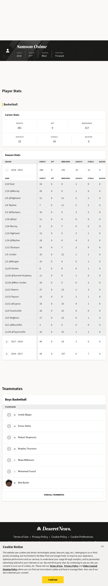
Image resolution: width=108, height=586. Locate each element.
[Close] (102, 550)
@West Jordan (15, 282)
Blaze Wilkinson (19, 460)
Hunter (12, 268)
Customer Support (49, 542)
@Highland (12, 198)
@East (11, 219)
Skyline (10, 205)
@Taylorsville (15, 332)
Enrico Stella (18, 426)
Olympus (12, 247)
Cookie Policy (59, 537)
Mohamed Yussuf (20, 471)
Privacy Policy (40, 537)
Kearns (11, 289)
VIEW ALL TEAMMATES (54, 494)
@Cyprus (13, 303)
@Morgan (12, 261)
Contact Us (28, 542)
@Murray (12, 191)
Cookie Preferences (82, 537)
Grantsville (13, 310)
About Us (13, 542)
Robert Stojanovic (20, 437)
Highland (12, 233)
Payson (12, 296)
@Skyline (12, 240)
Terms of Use (20, 537)
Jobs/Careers (71, 542)
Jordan (10, 254)
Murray (11, 226)
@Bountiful (13, 324)
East (9, 184)
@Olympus (12, 212)
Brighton (12, 317)
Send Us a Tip (91, 542)
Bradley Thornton (21, 448)
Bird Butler (17, 482)
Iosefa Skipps (18, 414)
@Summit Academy (18, 275)
